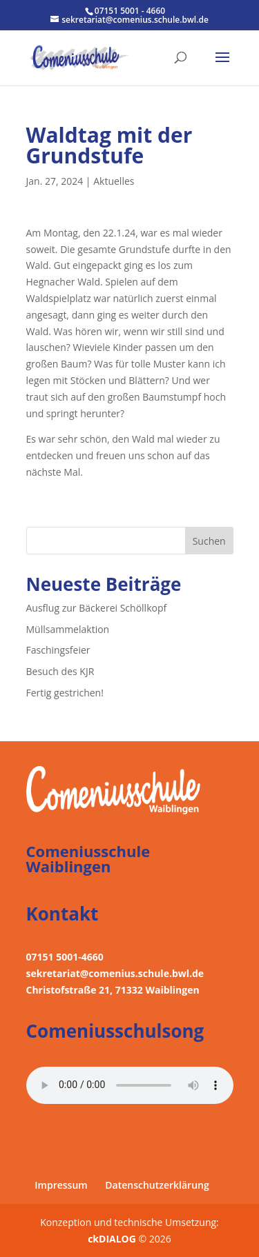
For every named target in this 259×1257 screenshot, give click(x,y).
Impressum (61, 1184)
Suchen (209, 540)
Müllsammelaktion (68, 629)
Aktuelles (113, 181)
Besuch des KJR (60, 671)
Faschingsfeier (58, 649)
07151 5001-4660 (65, 956)
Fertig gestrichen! (65, 692)
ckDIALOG (113, 1238)
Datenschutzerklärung (157, 1184)
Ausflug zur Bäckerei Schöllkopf (96, 607)
